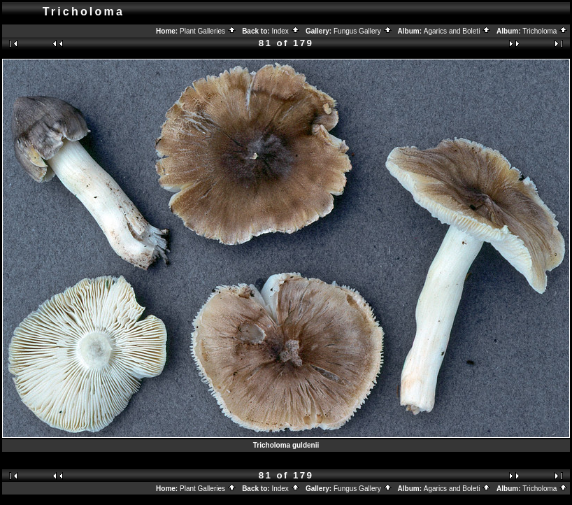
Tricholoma (545, 31)
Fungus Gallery (363, 31)
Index (285, 31)
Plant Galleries (208, 31)
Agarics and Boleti (457, 31)
